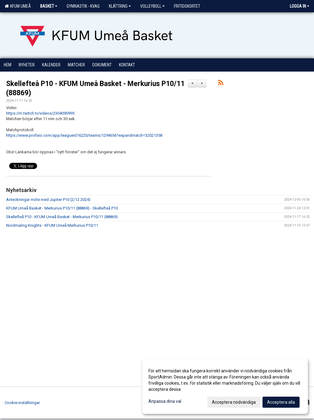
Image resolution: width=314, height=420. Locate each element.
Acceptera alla (281, 402)
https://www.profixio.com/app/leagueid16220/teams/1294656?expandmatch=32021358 (84, 135)
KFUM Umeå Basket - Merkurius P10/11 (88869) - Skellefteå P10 (62, 208)
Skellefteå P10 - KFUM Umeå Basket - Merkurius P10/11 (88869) (62, 216)
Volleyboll (152, 6)
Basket (48, 6)
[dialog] (225, 386)
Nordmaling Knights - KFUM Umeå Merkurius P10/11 (52, 225)
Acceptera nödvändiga (234, 402)
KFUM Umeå (18, 6)
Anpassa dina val (164, 401)
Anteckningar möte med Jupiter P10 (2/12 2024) (48, 199)
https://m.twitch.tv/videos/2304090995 (40, 113)
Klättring (120, 6)
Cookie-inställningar (22, 402)
